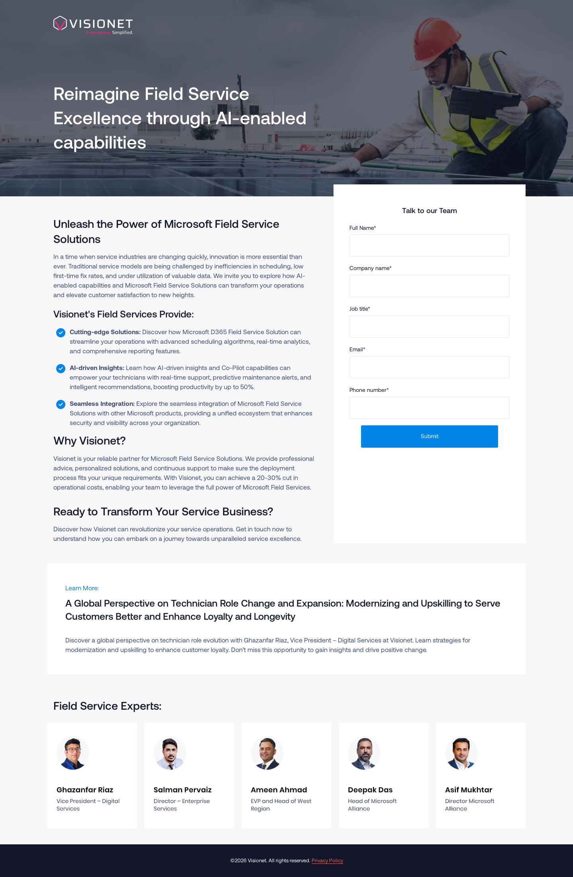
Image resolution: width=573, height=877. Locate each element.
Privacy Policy (327, 860)
